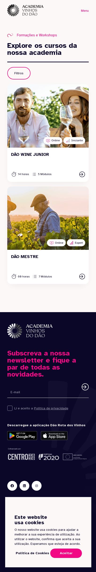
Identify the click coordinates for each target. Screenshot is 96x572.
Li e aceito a (23, 408)
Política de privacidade (51, 408)
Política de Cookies (32, 553)
